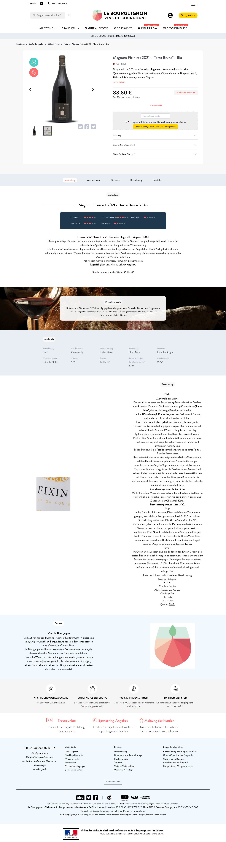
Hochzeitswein (121, 759)
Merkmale (115, 180)
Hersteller (157, 180)
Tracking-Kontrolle (74, 755)
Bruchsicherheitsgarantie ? (155, 144)
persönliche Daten (73, 770)
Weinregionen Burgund (174, 759)
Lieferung (155, 135)
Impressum (70, 762)
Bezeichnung (136, 180)
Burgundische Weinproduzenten (178, 766)
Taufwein (118, 762)
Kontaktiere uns (113, 781)
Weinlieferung (120, 751)
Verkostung (70, 180)
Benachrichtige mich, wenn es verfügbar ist (155, 126)
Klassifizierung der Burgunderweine (179, 751)
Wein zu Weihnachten (124, 766)
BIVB (172, 604)
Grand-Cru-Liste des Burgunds (178, 755)
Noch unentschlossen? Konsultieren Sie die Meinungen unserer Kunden (159, 729)
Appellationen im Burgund (175, 762)
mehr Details (119, 82)
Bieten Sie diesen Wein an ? (155, 154)
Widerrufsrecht (72, 759)
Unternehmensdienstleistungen (128, 755)
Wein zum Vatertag (123, 770)
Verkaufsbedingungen (75, 766)
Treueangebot (71, 751)
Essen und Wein (93, 180)
